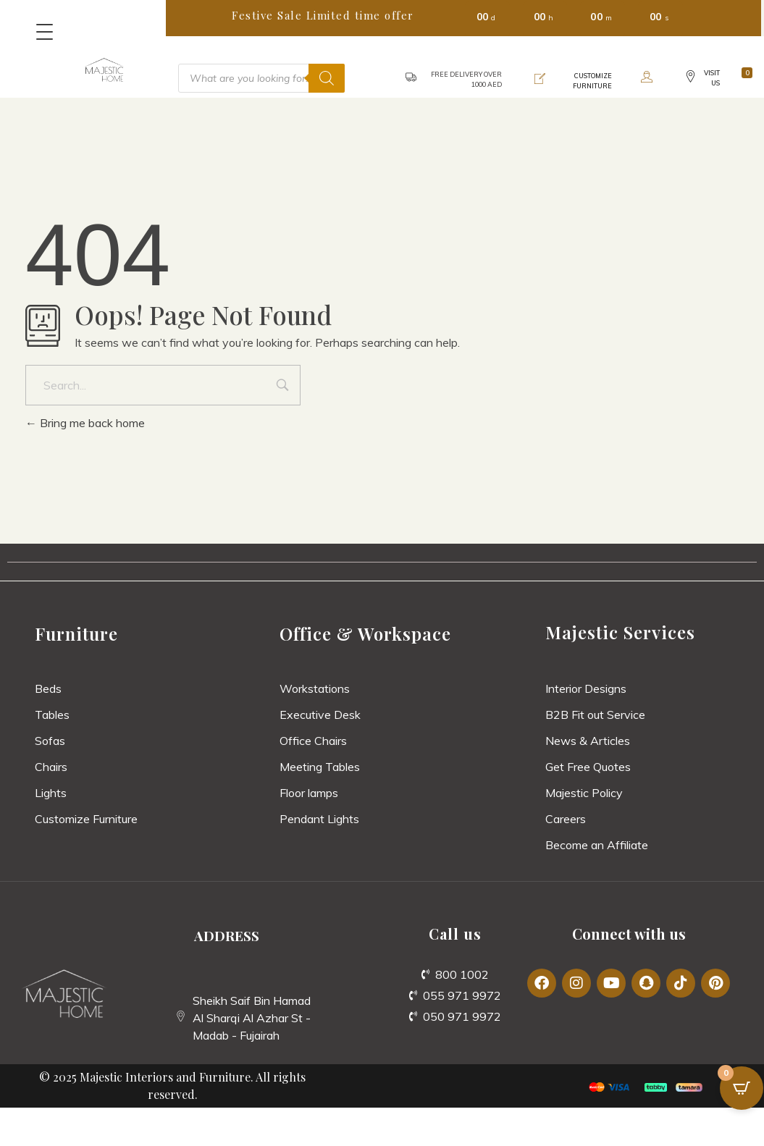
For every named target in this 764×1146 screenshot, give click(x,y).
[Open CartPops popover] (741, 1088)
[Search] (326, 78)
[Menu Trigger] (44, 31)
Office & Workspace (365, 633)
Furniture (76, 633)
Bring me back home (85, 423)
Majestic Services (620, 632)
